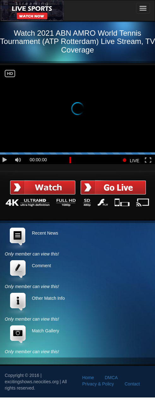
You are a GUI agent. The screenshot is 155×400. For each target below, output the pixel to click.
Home (88, 377)
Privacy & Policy (98, 383)
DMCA (111, 377)
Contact (132, 383)
